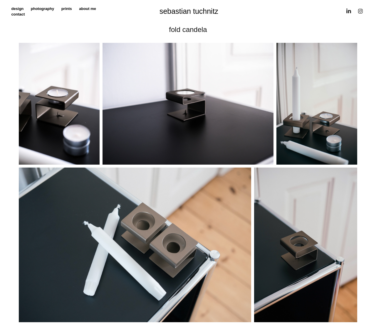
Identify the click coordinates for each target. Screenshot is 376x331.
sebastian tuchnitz (189, 11)
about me (87, 8)
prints (66, 8)
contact (18, 14)
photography (42, 8)
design (17, 8)
